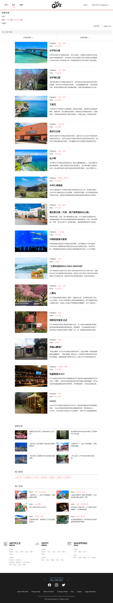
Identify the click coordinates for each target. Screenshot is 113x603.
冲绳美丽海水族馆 (58, 239)
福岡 (31, 552)
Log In (85, 5)
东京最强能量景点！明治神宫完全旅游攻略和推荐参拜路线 (84, 521)
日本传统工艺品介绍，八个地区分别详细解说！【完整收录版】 (84, 508)
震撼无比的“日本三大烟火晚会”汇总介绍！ (41, 433)
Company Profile (62, 591)
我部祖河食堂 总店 (58, 320)
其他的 (94, 557)
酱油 (84, 557)
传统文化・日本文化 (15, 560)
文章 (6, 5)
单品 (84, 552)
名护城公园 (54, 77)
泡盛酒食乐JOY (57, 374)
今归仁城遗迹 (55, 185)
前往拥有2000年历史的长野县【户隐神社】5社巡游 (84, 433)
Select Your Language (99, 5)
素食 (80, 552)
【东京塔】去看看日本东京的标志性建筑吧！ (42, 457)
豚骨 (75, 557)
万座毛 (52, 104)
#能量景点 (28, 477)
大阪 (26, 552)
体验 (47, 560)
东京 (16, 552)
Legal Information (90, 591)
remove (11, 19)
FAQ (72, 591)
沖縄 (10, 554)
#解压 (52, 477)
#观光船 (43, 477)
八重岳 (52, 293)
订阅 (75, 552)
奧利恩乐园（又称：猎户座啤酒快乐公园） (70, 212)
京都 (21, 552)
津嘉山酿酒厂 (55, 347)
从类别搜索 (27, 37)
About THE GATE (22, 591)
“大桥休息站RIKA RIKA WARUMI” (66, 266)
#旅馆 (59, 477)
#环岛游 (67, 477)
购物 (21, 5)
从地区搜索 (84, 37)
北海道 (11, 552)
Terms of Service (48, 591)
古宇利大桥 (54, 50)
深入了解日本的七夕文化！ (38, 507)
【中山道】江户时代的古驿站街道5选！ (82, 457)
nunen (52, 401)
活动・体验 (12, 564)
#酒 (36, 477)
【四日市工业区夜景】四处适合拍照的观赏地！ (42, 445)
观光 (42, 560)
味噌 (80, 557)
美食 (19, 564)
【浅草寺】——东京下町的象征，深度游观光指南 (84, 445)
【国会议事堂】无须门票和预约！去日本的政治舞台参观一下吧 (84, 496)
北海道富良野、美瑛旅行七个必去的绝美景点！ (42, 521)
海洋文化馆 (54, 131)
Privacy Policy (35, 591)
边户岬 (52, 158)
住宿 (57, 560)
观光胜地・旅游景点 (15, 562)
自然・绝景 (26, 562)
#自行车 (18, 477)
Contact (79, 591)
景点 (13, 5)
